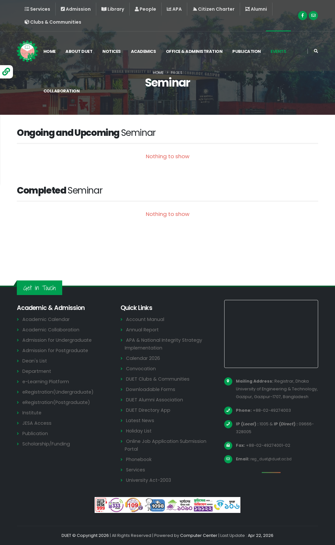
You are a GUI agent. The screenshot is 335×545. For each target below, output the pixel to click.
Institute (32, 412)
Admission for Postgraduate (56, 350)
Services (136, 469)
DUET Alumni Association (155, 399)
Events (280, 51)
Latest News (141, 420)
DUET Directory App (149, 410)
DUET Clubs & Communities (159, 378)
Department (37, 371)
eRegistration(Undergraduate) (59, 391)
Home (51, 51)
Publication (248, 51)
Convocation (141, 368)
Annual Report (143, 329)
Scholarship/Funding (46, 443)
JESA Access (37, 423)
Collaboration (63, 91)
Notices (113, 51)
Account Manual (145, 319)
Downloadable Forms (151, 389)
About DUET (80, 51)
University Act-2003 (149, 480)
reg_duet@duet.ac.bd (274, 459)
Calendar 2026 (143, 358)
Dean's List (35, 360)
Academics (144, 51)
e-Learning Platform (46, 381)
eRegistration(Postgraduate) (58, 402)
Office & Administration (196, 51)
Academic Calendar (46, 319)
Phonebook (139, 459)
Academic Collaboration (51, 329)
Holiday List (139, 430)
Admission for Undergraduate (58, 340)
